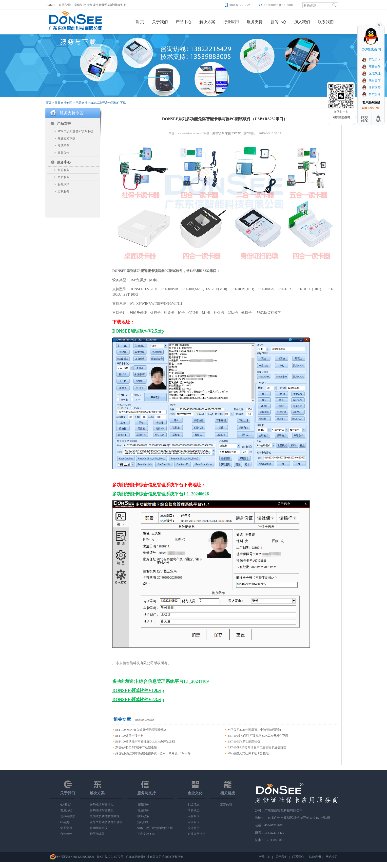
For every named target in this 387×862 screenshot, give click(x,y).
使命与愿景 (67, 816)
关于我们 (160, 22)
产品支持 (81, 102)
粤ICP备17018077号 (110, 857)
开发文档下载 (66, 138)
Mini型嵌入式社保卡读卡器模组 (248, 753)
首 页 (139, 22)
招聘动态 (193, 810)
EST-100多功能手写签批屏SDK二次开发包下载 (258, 735)
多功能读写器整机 (102, 810)
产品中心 (184, 22)
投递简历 (193, 828)
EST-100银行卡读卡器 (129, 735)
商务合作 (371, 66)
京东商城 (226, 804)
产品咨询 (371, 59)
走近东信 (193, 822)
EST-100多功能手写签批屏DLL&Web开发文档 (145, 741)
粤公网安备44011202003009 (75, 857)
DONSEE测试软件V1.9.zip (138, 690)
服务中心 (64, 162)
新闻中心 (278, 22)
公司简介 (66, 804)
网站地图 (331, 857)
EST (234, 133)
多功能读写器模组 (102, 804)
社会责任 (66, 822)
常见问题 (63, 145)
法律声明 (315, 857)
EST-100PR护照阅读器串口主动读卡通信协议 (257, 747)
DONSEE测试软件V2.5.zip (138, 331)
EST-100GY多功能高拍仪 (244, 741)
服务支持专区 (63, 102)
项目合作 (371, 80)
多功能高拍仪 (99, 828)
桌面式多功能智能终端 (104, 816)
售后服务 (63, 177)
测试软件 (218, 133)
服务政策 (63, 184)
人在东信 (193, 816)
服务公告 (63, 152)
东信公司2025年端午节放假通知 (136, 747)
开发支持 (371, 87)
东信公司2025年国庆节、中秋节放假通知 (254, 729)
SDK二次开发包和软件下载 (108, 102)
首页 (48, 102)
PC (239, 133)
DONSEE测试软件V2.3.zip (138, 699)
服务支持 (255, 22)
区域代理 (371, 73)
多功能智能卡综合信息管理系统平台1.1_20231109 (160, 681)
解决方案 (207, 22)
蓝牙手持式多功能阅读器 (106, 822)
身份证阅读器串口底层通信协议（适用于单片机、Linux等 (153, 753)
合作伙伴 (66, 834)
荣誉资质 (66, 828)
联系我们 (326, 22)
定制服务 (63, 191)
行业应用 (231, 22)
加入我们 (302, 22)
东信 (228, 133)
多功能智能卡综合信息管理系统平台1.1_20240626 (160, 493)
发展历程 (66, 810)
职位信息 (193, 804)
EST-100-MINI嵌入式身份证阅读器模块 (140, 729)
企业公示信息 (196, 834)
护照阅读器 (97, 834)
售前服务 (63, 170)
